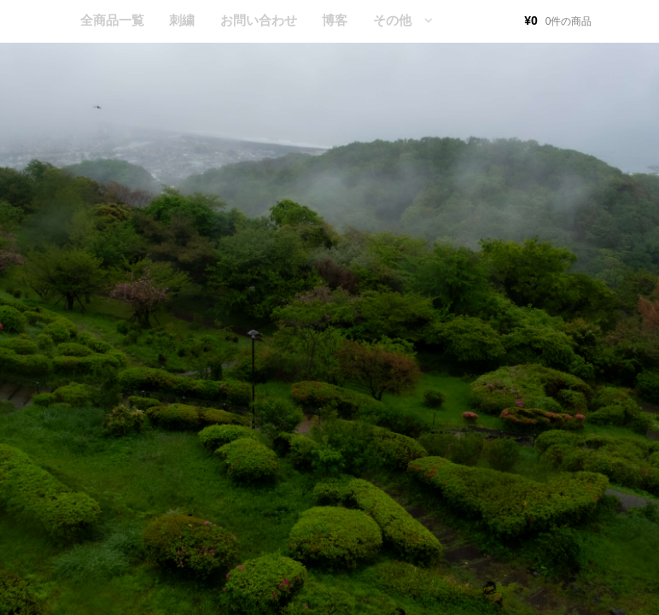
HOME (42, 21)
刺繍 (182, 20)
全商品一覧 (112, 20)
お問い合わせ (258, 20)
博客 (334, 20)
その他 (392, 20)
